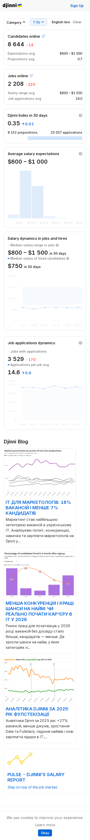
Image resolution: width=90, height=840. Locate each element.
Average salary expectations (33, 153)
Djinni (12, 6)
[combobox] (14, 22)
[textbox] (14, 22)
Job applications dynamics (31, 343)
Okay (45, 833)
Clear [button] (77, 22)
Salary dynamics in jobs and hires (37, 238)
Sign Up (77, 5)
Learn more (45, 825)
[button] (80, 115)
